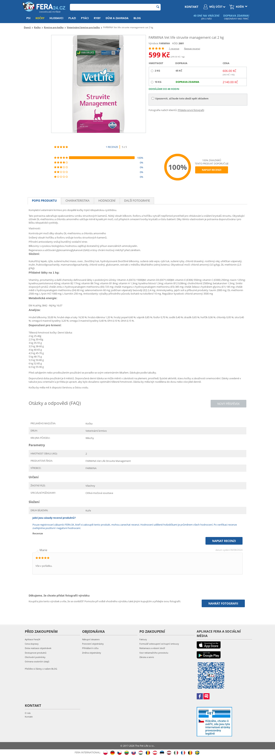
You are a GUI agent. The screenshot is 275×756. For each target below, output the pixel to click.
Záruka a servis (146, 657)
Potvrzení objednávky (93, 643)
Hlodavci (56, 18)
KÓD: (175, 43)
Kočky (40, 18)
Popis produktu (44, 200)
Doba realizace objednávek (38, 648)
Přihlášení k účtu (90, 648)
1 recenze (174, 48)
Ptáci (85, 18)
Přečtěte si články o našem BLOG (41, 668)
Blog (137, 18)
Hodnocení (106, 200)
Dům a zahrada (117, 18)
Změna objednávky (91, 652)
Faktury (143, 639)
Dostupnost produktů (35, 652)
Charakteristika (78, 200)
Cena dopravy (32, 643)
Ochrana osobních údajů (37, 661)
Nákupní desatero (91, 639)
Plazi (72, 18)
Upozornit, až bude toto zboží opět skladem (180, 98)
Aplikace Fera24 (32, 639)
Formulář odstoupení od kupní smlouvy (159, 643)
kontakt (191, 7)
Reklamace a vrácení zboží (152, 648)
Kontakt (29, 716)
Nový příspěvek (228, 404)
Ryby (97, 18)
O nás (28, 713)
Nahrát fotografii (223, 603)
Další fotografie (137, 200)
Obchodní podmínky (35, 657)
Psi (28, 18)
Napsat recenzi (192, 48)
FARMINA (164, 43)
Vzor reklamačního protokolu (153, 652)
